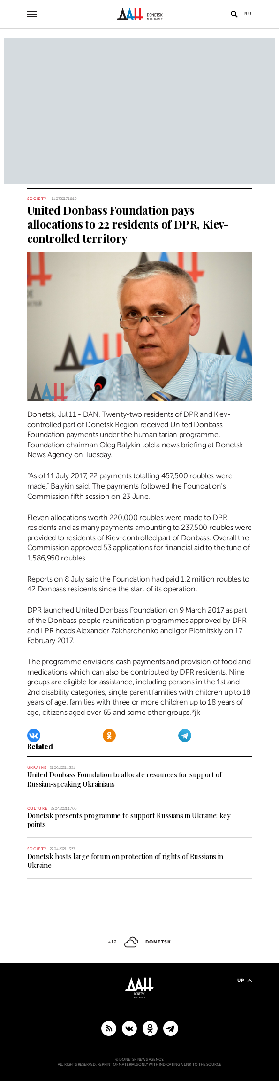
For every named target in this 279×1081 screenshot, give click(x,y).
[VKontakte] (33, 735)
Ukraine (37, 768)
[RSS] (108, 1028)
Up (244, 980)
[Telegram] (184, 735)
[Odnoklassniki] (109, 735)
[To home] (139, 14)
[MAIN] (170, 1028)
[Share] (16, 389)
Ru (248, 13)
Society (37, 199)
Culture (37, 808)
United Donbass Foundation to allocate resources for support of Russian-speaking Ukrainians (124, 779)
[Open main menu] (31, 14)
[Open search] (234, 14)
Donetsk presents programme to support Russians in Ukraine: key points (129, 820)
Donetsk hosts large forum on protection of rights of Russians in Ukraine (125, 860)
